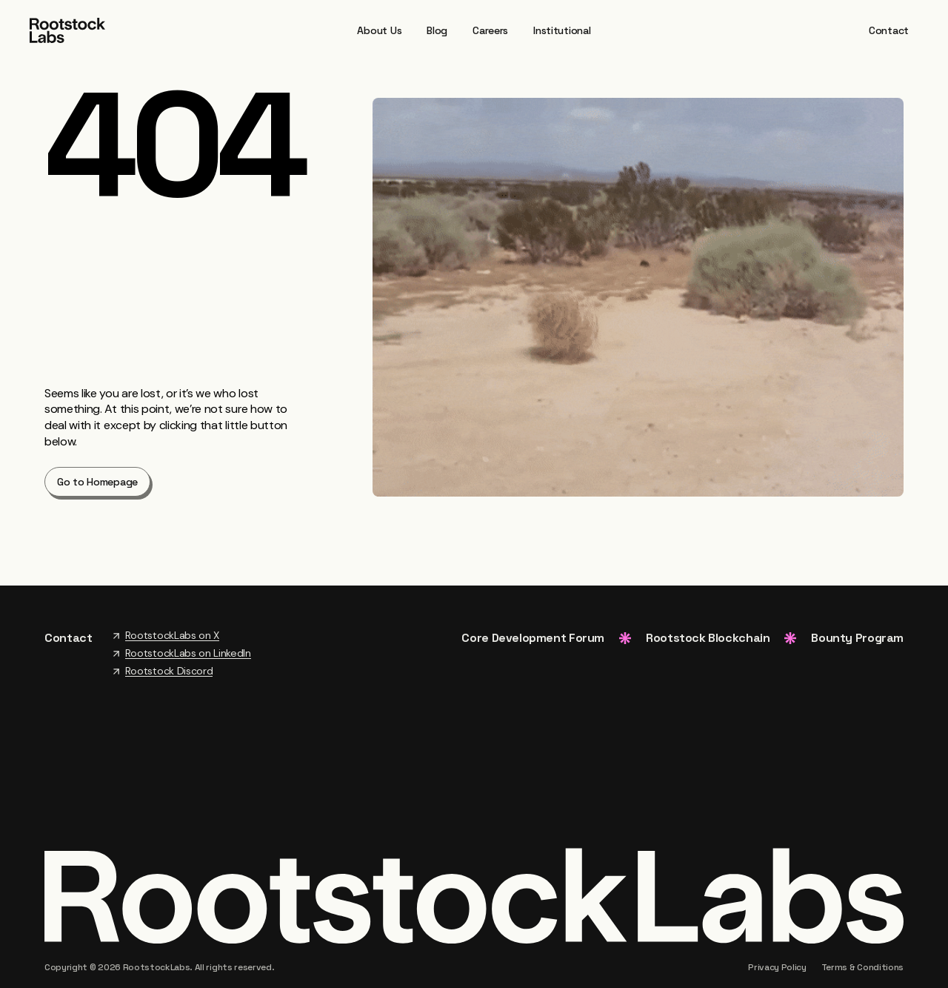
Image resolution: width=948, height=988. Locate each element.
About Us (379, 30)
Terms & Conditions (862, 967)
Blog (437, 30)
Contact (889, 30)
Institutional (561, 30)
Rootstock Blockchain (708, 638)
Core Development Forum (532, 638)
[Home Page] (67, 29)
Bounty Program (857, 638)
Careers (490, 30)
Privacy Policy (777, 967)
